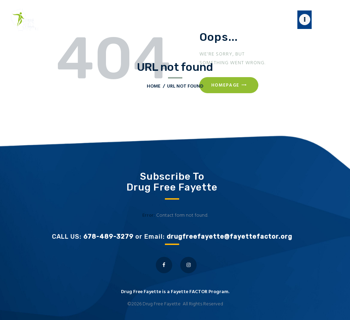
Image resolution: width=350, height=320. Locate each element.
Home (153, 86)
